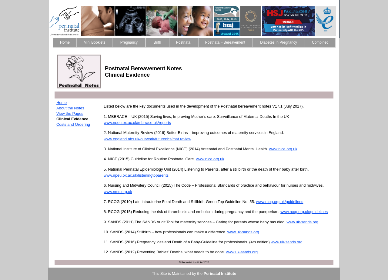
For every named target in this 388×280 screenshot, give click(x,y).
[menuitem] (65, 43)
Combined (320, 42)
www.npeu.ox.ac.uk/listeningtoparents (136, 175)
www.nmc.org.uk (118, 191)
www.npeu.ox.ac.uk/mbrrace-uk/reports (137, 122)
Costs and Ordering (73, 124)
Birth (157, 42)
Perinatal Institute (220, 273)
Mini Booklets (94, 42)
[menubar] (194, 43)
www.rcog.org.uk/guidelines (279, 201)
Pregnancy (129, 42)
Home (65, 42)
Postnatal (183, 42)
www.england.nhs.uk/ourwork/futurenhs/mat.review (147, 139)
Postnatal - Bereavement (225, 42)
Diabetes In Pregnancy (278, 42)
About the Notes (70, 108)
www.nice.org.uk (283, 149)
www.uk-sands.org (302, 222)
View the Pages (69, 113)
